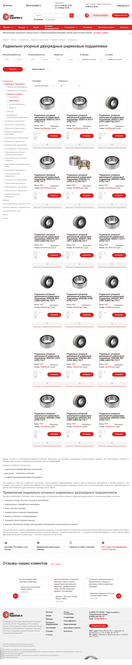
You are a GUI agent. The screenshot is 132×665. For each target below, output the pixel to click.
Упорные (10, 111)
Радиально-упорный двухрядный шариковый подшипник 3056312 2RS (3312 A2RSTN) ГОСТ (111, 118)
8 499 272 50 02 (92, 7)
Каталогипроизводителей (51, 27)
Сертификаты (70, 621)
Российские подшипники (15, 170)
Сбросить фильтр (38, 69)
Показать (12, 69)
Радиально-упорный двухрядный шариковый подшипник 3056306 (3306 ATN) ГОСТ (47, 416)
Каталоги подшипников (52, 623)
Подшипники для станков (15, 183)
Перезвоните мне (120, 15)
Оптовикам (87, 27)
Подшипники (8, 81)
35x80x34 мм (109, 307)
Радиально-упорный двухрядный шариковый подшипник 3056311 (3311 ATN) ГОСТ (112, 237)
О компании (69, 27)
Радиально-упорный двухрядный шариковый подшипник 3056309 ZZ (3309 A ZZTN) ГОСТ (79, 178)
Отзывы (49, 631)
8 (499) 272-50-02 (96, 612)
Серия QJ (12, 108)
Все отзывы (55, 564)
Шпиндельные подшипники (16, 180)
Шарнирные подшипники (15, 128)
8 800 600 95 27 (123, 6)
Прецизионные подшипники (16, 191)
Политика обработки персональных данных (18, 644)
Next (119, 596)
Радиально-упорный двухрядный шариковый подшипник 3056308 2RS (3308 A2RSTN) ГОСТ (46, 297)
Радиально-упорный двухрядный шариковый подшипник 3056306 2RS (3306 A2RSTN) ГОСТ (111, 357)
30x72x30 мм (109, 367)
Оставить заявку (100, 33)
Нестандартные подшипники (16, 149)
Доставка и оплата (106, 27)
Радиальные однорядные (17, 87)
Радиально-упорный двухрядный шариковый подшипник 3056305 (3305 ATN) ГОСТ (112, 416)
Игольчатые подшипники (15, 125)
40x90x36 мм (45, 307)
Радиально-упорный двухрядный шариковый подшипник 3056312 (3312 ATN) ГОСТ (47, 118)
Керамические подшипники (16, 145)
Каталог (6, 27)
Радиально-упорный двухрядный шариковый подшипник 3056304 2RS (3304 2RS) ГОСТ (79, 357)
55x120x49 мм (78, 247)
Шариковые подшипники (15, 84)
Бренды (22, 27)
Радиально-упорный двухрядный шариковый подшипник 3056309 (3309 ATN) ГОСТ (112, 178)
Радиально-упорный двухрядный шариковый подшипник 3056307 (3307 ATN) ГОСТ (47, 357)
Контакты (124, 27)
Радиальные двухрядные (17, 90)
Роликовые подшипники (14, 121)
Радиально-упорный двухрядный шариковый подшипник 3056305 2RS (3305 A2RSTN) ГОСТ (79, 416)
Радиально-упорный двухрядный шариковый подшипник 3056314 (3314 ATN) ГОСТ (80, 118)
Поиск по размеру (69, 613)
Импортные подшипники (14, 141)
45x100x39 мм (78, 188)
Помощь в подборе (100, 15)
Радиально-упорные (15, 94)
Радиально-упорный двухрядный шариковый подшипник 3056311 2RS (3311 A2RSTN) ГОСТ (79, 237)
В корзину (54, 136)
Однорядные (14, 97)
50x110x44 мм (45, 188)
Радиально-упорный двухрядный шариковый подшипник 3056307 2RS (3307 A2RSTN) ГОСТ (111, 297)
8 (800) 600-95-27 (96, 617)
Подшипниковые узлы (12, 211)
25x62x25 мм (77, 426)
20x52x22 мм (77, 367)
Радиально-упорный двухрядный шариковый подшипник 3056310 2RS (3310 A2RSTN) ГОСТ (46, 237)
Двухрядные (14, 101)
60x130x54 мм (45, 128)
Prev (15, 596)
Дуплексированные (17, 104)
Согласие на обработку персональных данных (19, 646)
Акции (36, 27)
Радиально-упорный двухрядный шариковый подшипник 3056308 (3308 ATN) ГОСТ (80, 297)
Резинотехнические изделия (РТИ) (16, 204)
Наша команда (70, 624)
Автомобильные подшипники (16, 138)
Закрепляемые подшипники (16, 187)
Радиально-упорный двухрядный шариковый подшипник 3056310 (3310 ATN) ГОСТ (47, 178)
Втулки (5, 215)
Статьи (49, 635)
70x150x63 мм (78, 128)
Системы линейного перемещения (16, 207)
